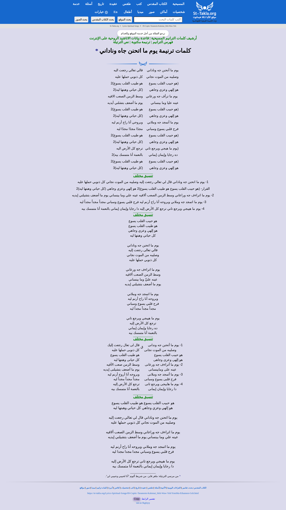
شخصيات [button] (180, 12)
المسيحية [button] (178, 4)
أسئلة (157, 488)
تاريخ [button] (101, 4)
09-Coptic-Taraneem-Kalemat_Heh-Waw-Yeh (159, 26)
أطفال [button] (128, 12)
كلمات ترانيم (102, 488)
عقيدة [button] (113, 4)
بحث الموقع (125, 19)
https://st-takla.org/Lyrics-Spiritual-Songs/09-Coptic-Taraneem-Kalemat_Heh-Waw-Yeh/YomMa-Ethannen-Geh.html (143, 493)
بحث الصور (81, 19)
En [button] (116, 12)
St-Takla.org (114, 26)
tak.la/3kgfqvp (143, 502)
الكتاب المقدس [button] (157, 4)
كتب (132, 488)
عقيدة (143, 488)
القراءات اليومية (174, 488)
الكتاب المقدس (200, 488)
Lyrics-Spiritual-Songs (130, 26)
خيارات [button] (101, 12)
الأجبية (163, 488)
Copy (136, 498)
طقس (150, 488)
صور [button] (151, 12)
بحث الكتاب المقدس (103, 19)
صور (88, 488)
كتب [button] (139, 4)
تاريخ (137, 488)
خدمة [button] (76, 4)
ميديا (93, 488)
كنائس (116, 488)
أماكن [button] (163, 12)
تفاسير (185, 488)
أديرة (111, 488)
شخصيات (125, 488)
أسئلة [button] (88, 4)
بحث (191, 488)
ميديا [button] (140, 12)
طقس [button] (127, 4)
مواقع (82, 488)
